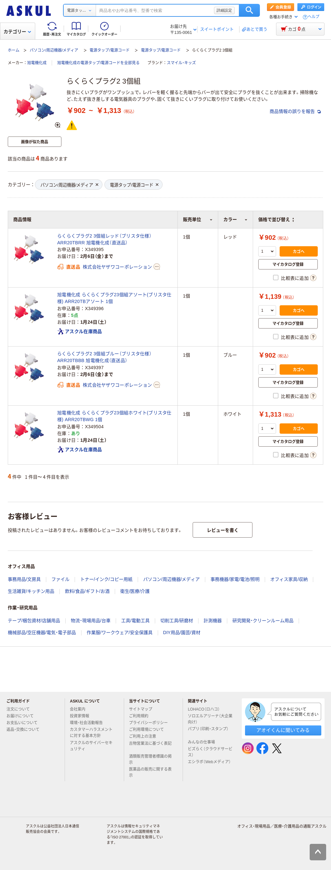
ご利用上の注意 (145, 736)
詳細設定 (224, 10)
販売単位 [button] (197, 219)
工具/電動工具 (135, 620)
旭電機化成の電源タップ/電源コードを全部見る (98, 63)
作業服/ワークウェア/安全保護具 (120, 632)
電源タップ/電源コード (109, 50)
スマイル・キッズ (181, 63)
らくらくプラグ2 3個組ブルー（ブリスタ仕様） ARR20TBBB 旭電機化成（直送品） (104, 357)
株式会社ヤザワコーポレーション (117, 266)
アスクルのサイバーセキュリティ (91, 746)
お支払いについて (24, 723)
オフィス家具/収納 (289, 579)
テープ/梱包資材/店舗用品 (34, 620)
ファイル (60, 579)
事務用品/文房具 (24, 579)
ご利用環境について (149, 729)
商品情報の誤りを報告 (295, 111)
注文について (20, 709)
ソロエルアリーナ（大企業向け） (210, 719)
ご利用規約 (141, 716)
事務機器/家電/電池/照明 (235, 579)
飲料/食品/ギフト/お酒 (87, 591)
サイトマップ (140, 709)
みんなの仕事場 (204, 742)
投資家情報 (82, 716)
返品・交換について (25, 729)
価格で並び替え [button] (276, 219)
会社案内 (80, 709)
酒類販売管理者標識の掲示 (150, 759)
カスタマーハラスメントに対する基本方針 (91, 732)
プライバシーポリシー (151, 723)
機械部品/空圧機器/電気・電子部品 (42, 632)
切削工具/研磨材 (176, 620)
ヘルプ (313, 17)
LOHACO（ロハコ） (206, 709)
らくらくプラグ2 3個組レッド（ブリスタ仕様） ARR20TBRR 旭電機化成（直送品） (104, 239)
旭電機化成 (37, 63)
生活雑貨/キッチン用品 (31, 591)
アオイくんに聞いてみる (283, 730)
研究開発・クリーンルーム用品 (263, 620)
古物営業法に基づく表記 (150, 746)
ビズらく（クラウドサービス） (210, 752)
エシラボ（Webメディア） (209, 764)
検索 (249, 10)
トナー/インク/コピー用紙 (106, 579)
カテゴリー (17, 31)
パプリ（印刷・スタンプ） (208, 731)
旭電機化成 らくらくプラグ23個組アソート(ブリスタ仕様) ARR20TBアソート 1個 (114, 298)
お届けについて (22, 716)
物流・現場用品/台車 (91, 620)
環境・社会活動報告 (89, 723)
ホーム (13, 50)
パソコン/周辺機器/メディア (54, 50)
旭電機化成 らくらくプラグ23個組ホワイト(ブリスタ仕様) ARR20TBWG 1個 (114, 416)
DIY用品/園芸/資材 (181, 632)
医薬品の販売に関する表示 (150, 772)
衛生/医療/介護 (135, 591)
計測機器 (213, 620)
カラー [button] (235, 219)
